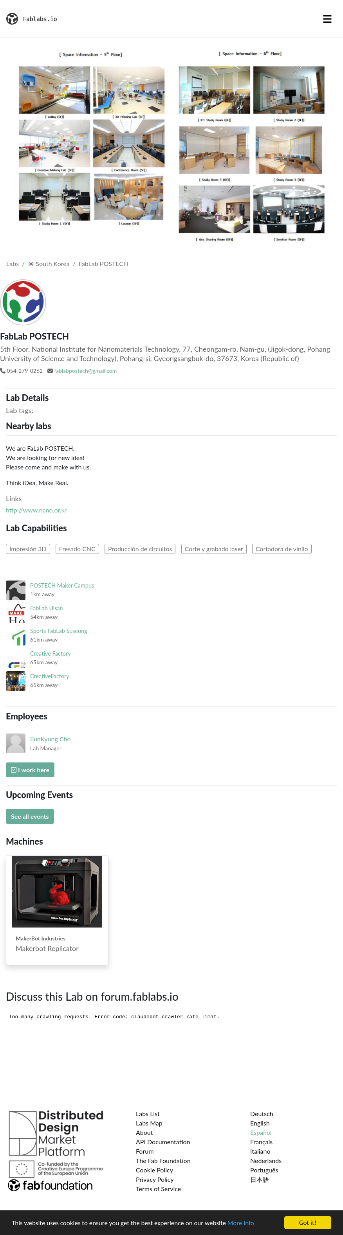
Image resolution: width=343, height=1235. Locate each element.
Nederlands (266, 1160)
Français (261, 1141)
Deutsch (261, 1113)
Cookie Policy (154, 1170)
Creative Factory (50, 653)
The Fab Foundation (163, 1160)
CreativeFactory (49, 676)
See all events (30, 816)
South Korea (48, 263)
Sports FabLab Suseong (58, 630)
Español (261, 1132)
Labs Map (149, 1123)
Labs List (148, 1113)
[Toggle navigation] (327, 19)
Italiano (260, 1151)
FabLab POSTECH (103, 263)
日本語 (259, 1179)
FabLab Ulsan (46, 608)
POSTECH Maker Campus (62, 585)
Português (264, 1170)
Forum (144, 1151)
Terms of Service (158, 1188)
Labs (12, 263)
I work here (30, 769)
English (260, 1123)
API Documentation (163, 1141)
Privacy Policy (155, 1179)
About (144, 1132)
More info (240, 1223)
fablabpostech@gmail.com (85, 370)
